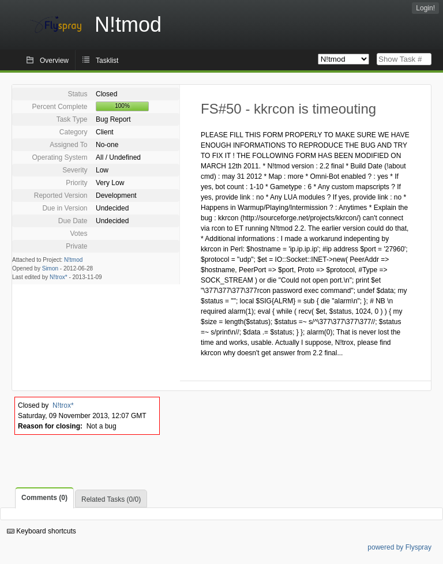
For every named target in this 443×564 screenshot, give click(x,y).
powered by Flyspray (399, 547)
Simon (50, 268)
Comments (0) (44, 498)
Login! (425, 8)
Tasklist (107, 61)
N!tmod (73, 260)
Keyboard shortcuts (41, 531)
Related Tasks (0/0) (111, 499)
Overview (54, 61)
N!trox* (58, 277)
